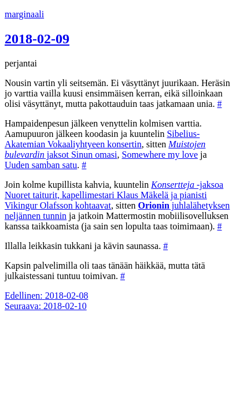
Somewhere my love (160, 154)
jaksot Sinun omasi (105, 149)
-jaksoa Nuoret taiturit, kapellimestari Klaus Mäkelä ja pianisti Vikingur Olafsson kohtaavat (114, 195)
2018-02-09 (37, 38)
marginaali (24, 14)
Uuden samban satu (41, 165)
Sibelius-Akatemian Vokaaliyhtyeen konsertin (102, 139)
